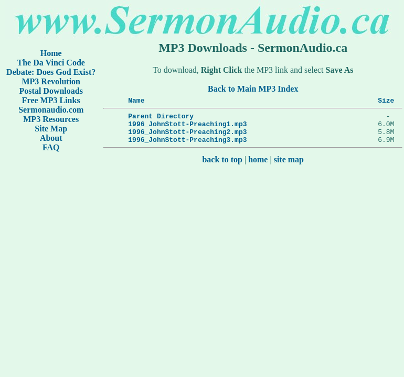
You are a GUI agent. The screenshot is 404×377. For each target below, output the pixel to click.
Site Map (51, 128)
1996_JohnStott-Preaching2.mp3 (187, 137)
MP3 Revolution (51, 81)
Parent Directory (161, 119)
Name (136, 101)
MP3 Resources (51, 119)
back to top (222, 167)
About (51, 138)
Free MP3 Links (51, 100)
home (258, 167)
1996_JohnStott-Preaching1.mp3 (187, 128)
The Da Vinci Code (51, 62)
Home (51, 53)
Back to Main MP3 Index (253, 88)
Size (386, 101)
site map (289, 167)
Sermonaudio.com (50, 109)
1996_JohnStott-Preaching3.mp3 (187, 147)
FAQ (51, 147)
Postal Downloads (51, 90)
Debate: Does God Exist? (50, 72)
